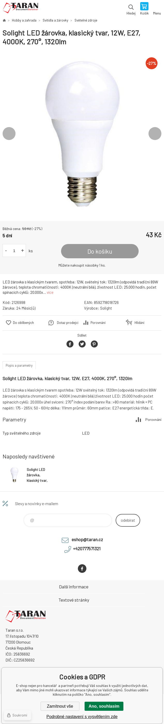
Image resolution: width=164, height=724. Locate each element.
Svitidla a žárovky (55, 20)
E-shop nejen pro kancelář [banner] (20, 9)
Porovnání (98, 323)
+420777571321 (87, 548)
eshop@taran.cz (87, 539)
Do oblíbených (23, 323)
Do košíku (99, 251)
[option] (82, 133)
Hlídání (139, 323)
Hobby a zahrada (24, 20)
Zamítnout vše (60, 706)
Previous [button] (9, 133)
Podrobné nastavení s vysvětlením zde (82, 716)
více (50, 292)
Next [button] (154, 133)
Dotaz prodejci (67, 323)
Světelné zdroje (85, 20)
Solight (106, 308)
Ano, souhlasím (103, 706)
